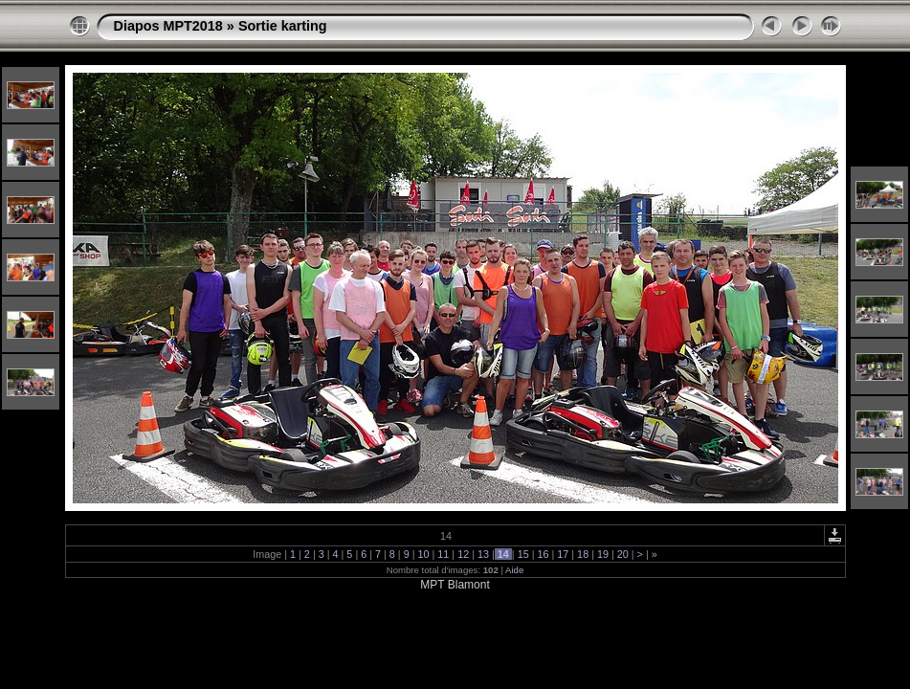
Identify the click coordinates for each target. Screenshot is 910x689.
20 (623, 554)
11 (443, 554)
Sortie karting (282, 25)
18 (582, 554)
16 (542, 554)
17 (562, 554)
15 (523, 554)
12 (463, 554)
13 (483, 554)
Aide (514, 570)
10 (424, 554)
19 (602, 554)
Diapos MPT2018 (168, 25)
